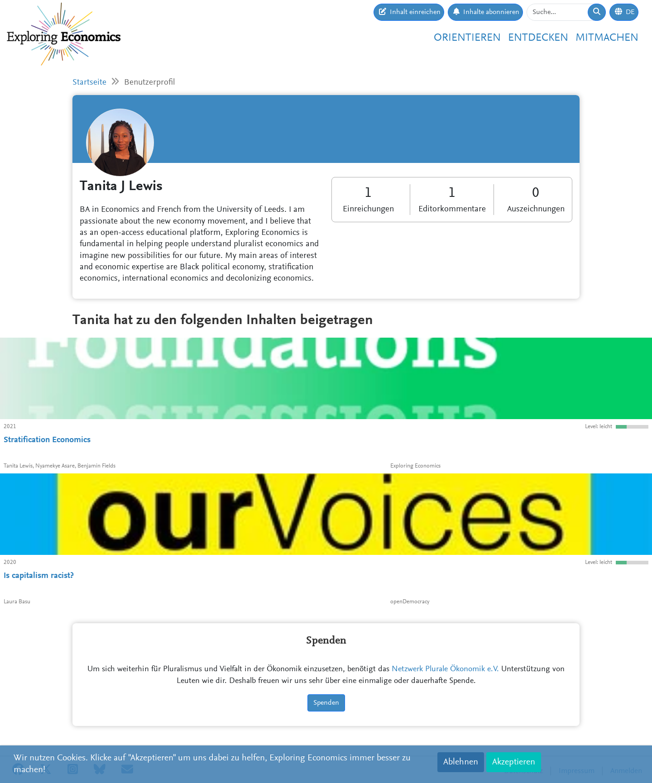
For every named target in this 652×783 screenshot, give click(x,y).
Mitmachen (606, 38)
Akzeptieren (513, 762)
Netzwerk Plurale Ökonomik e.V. (445, 669)
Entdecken (538, 38)
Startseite (89, 82)
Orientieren (467, 38)
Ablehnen (460, 762)
